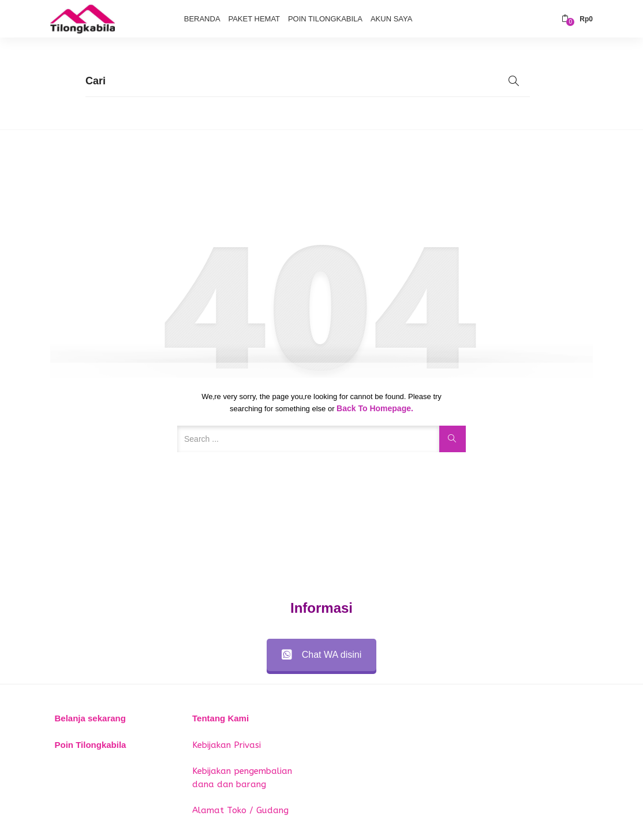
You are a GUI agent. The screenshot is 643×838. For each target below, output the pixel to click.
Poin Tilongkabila (325, 18)
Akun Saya (391, 18)
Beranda (202, 18)
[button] (577, 19)
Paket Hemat (254, 18)
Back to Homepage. (375, 408)
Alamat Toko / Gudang (240, 810)
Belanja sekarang (90, 718)
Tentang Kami (220, 718)
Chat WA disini (321, 655)
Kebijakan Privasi (226, 745)
